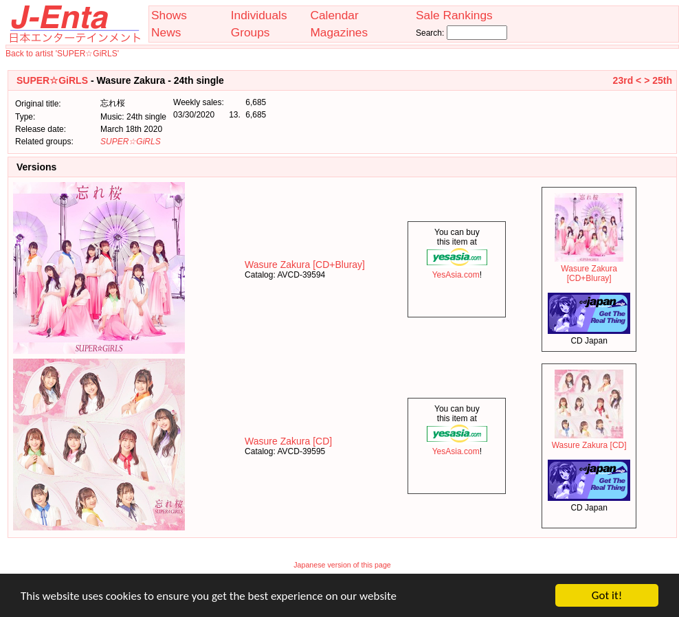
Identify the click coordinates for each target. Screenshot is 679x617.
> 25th (658, 80)
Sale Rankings (454, 15)
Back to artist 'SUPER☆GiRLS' (62, 53)
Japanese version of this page (342, 565)
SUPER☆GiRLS (52, 80)
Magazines (339, 32)
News (166, 32)
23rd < (627, 80)
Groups (250, 32)
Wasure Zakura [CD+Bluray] (305, 264)
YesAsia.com (457, 270)
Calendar (334, 15)
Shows (169, 15)
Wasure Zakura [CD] (288, 441)
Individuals (259, 15)
